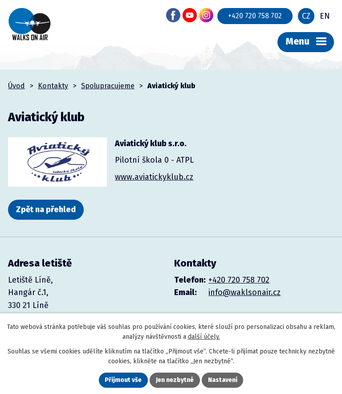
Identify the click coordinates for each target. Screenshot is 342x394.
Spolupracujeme (107, 86)
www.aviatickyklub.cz (154, 177)
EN (325, 16)
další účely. (204, 337)
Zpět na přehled (46, 209)
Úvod (16, 86)
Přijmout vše (123, 380)
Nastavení (223, 380)
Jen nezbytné (175, 380)
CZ (306, 16)
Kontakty (53, 86)
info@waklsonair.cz (244, 292)
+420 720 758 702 (255, 16)
